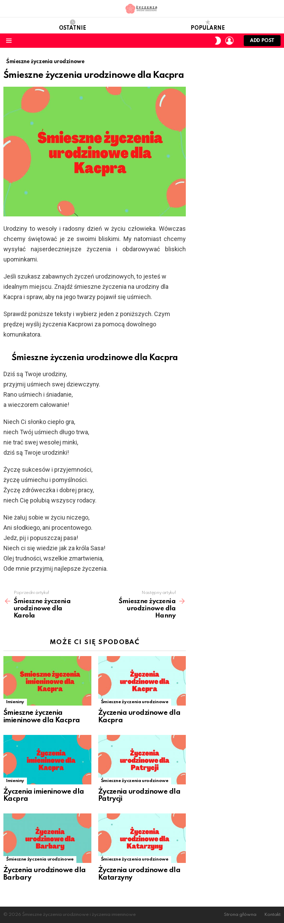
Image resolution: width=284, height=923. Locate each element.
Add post (262, 42)
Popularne (208, 25)
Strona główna (240, 914)
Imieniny (15, 702)
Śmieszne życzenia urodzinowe (134, 702)
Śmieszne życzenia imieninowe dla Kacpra (41, 717)
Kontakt (272, 914)
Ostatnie (72, 25)
